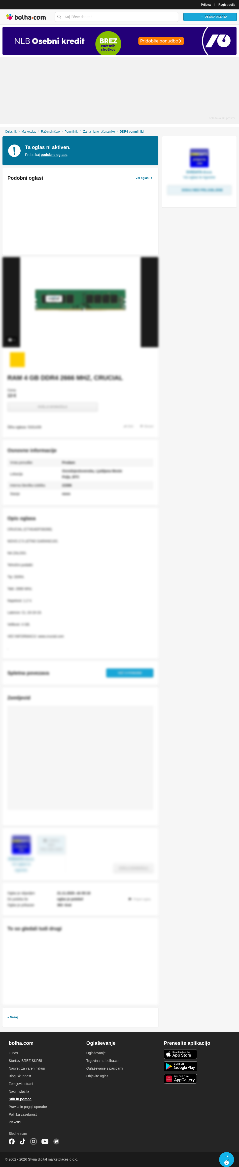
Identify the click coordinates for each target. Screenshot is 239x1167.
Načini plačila (19, 1091)
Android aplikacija (180, 1066)
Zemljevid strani (21, 1084)
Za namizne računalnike (99, 131)
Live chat (226, 1159)
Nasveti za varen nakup (27, 1068)
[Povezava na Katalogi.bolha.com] (119, 41)
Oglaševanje (96, 1053)
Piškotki (15, 1122)
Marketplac (29, 131)
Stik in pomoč (20, 1099)
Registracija (226, 4)
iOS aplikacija (180, 1054)
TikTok (23, 1141)
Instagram (33, 1141)
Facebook (12, 1141)
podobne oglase (54, 155)
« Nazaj (12, 1017)
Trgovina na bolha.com (104, 1061)
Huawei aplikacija (180, 1079)
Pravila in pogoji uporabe (28, 1107)
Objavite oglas (97, 1076)
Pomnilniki (71, 131)
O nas (13, 1053)
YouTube (44, 1141)
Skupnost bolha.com (56, 1141)
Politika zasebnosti (23, 1114)
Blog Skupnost (20, 1076)
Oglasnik (11, 131)
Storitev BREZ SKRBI (25, 1061)
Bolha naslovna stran (26, 17)
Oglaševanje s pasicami (104, 1068)
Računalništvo (50, 131)
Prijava (206, 4)
